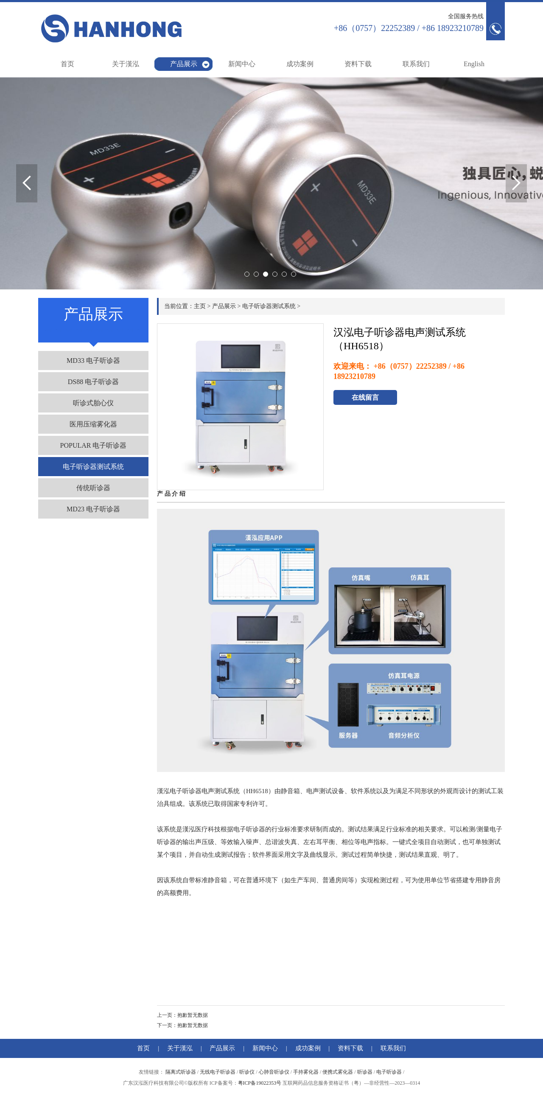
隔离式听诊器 (180, 1072)
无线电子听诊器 (217, 1072)
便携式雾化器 (337, 1072)
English (474, 63)
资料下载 (358, 63)
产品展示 (183, 63)
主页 (200, 306)
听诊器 (364, 1072)
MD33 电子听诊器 (93, 360)
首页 (67, 63)
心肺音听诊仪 (274, 1072)
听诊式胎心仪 (93, 403)
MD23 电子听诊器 (93, 509)
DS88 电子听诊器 (93, 381)
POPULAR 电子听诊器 (93, 445)
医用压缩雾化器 (93, 424)
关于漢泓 (125, 63)
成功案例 (299, 63)
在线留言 (365, 397)
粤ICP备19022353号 (260, 1083)
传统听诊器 (93, 487)
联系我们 (416, 63)
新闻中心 (241, 63)
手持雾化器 (306, 1072)
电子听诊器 (389, 1072)
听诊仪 (247, 1072)
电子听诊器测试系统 (93, 466)
